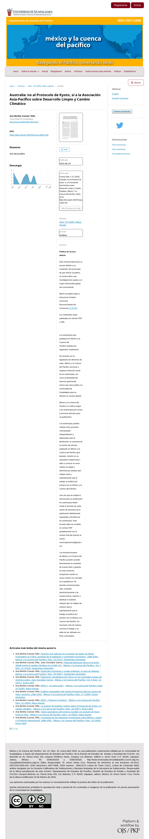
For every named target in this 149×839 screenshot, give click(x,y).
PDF (65, 149)
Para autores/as (118, 149)
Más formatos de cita (70, 208)
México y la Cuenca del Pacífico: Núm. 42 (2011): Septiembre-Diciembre (50, 659)
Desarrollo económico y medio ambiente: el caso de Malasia (70, 671)
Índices (117, 71)
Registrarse (56, 71)
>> (16, 728)
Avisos (68, 71)
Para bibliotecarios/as (121, 154)
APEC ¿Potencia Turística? (54, 700)
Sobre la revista (29, 71)
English (115, 94)
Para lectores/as (119, 145)
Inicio (15, 71)
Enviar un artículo (122, 111)
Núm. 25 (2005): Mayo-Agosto (41, 86)
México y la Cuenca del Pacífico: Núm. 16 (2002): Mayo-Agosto (61, 714)
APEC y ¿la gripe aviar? (52, 685)
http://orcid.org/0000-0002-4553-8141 (24, 122)
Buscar (137, 82)
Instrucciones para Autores (98, 71)
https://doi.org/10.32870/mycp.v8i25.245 (29, 135)
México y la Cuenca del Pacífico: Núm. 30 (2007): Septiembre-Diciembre (50, 674)
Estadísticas (130, 71)
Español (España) (120, 98)
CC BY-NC (72, 308)
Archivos (78, 71)
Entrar (137, 5)
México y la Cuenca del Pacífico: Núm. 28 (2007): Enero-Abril (63, 709)
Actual (45, 71)
